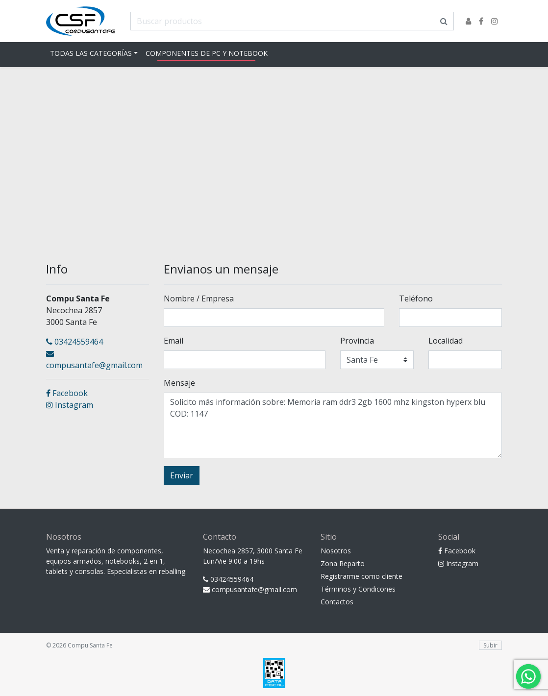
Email (173, 340)
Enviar (181, 475)
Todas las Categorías (91, 53)
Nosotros (336, 550)
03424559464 (74, 341)
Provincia (357, 340)
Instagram (69, 404)
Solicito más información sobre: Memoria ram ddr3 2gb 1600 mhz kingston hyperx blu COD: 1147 (333, 425)
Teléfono (416, 298)
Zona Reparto (343, 563)
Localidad (445, 340)
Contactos (337, 601)
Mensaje (179, 382)
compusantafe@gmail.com (94, 360)
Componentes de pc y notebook (207, 53)
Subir (490, 645)
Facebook (67, 393)
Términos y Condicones (358, 589)
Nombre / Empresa (199, 298)
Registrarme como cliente (361, 576)
